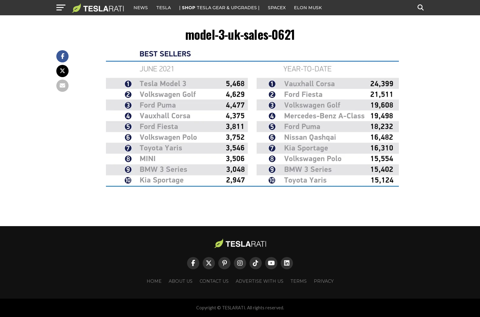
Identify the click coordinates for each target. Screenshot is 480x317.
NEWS (140, 7)
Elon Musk (308, 7)
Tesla (163, 7)
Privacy (324, 281)
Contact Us (214, 281)
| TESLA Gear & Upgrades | (219, 7)
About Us (181, 281)
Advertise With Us (259, 281)
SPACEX (277, 7)
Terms (299, 281)
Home (154, 281)
